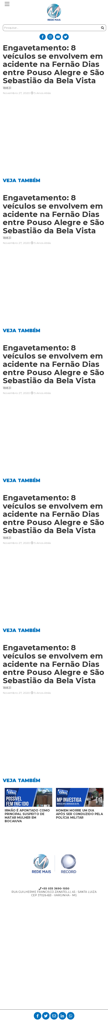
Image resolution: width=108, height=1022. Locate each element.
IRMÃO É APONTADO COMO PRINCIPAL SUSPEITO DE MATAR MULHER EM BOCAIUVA (27, 816)
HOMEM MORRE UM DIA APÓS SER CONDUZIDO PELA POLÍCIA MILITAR (79, 814)
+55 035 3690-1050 (54, 888)
